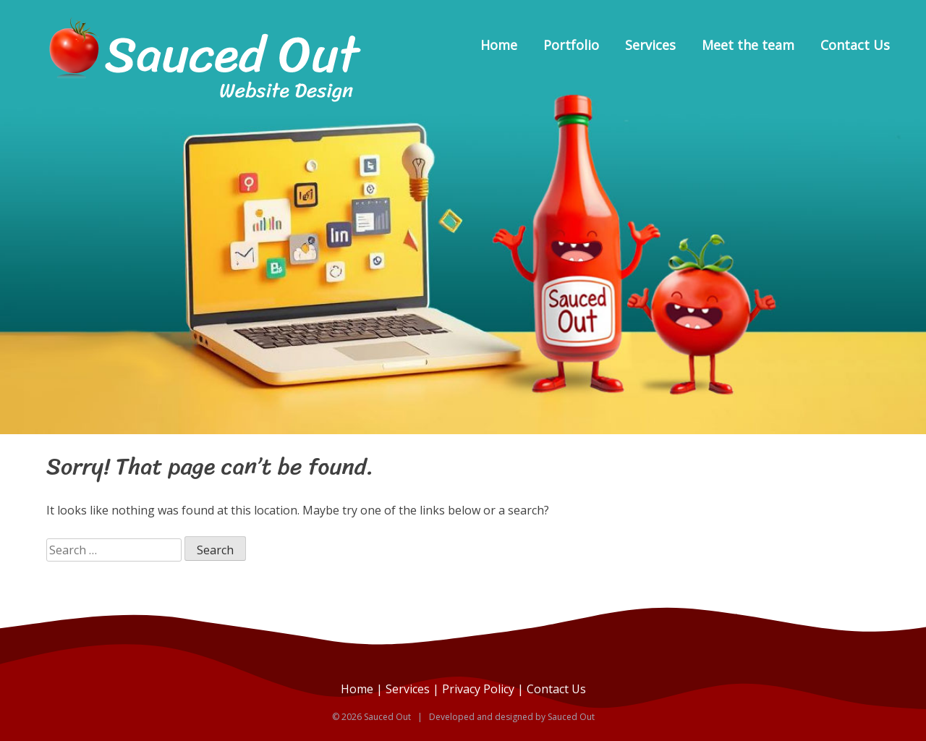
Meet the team (748, 45)
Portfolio (571, 45)
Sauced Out (571, 717)
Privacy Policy (478, 689)
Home (498, 45)
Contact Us (855, 45)
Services (650, 45)
